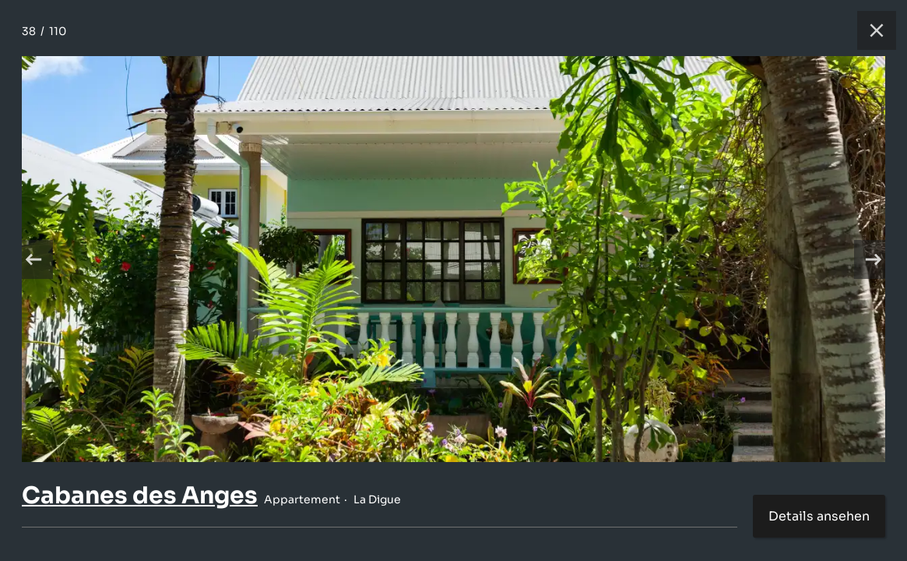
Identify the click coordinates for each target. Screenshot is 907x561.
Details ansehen (819, 516)
